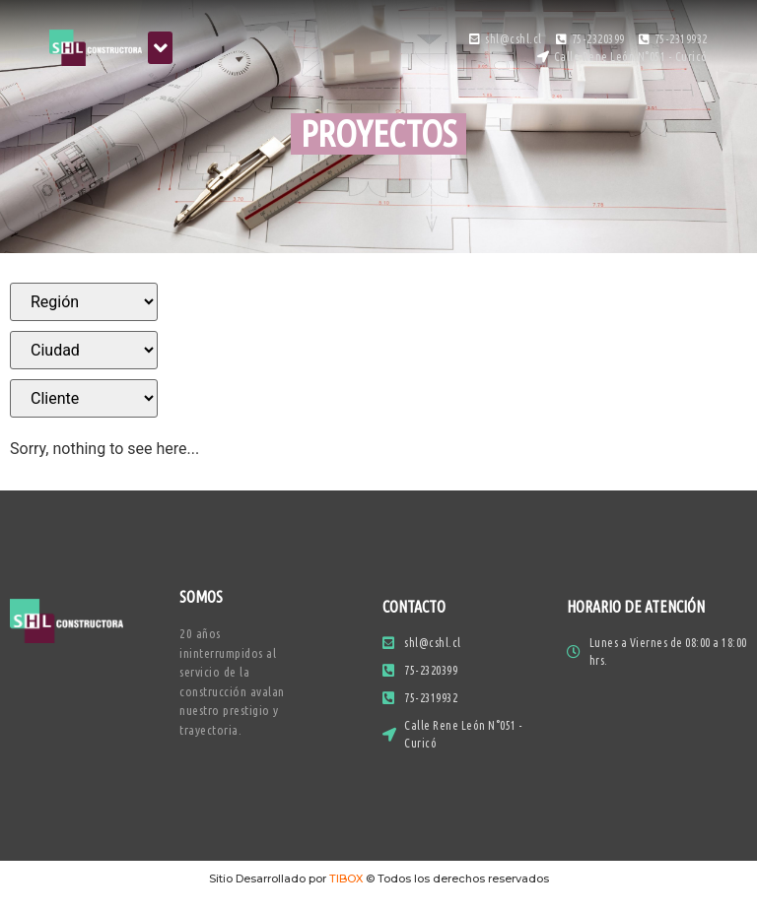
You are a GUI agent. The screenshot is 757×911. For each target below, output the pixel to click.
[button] (160, 48)
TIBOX (346, 878)
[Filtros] (84, 302)
